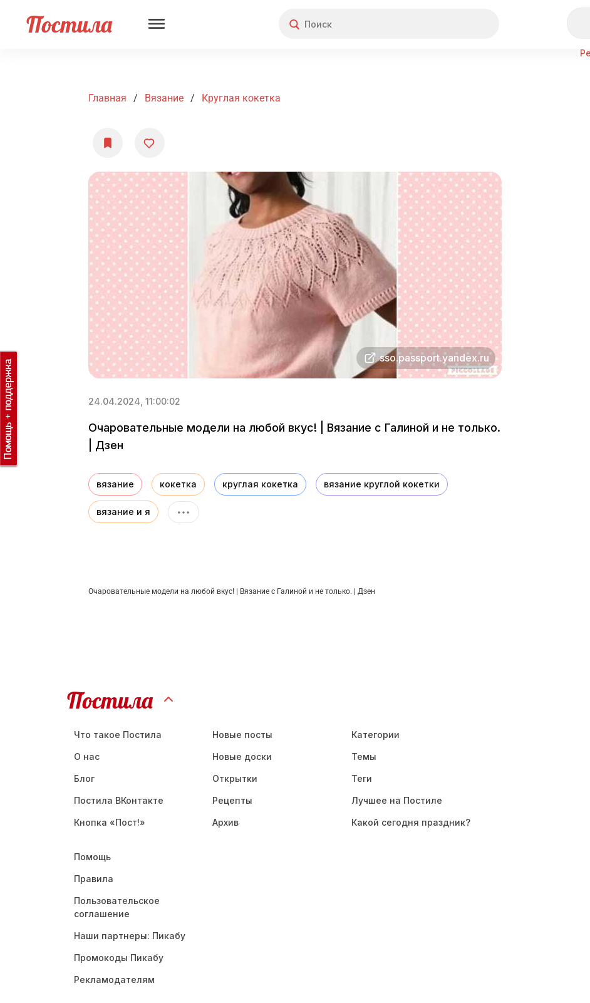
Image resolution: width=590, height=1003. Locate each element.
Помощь (92, 856)
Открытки (234, 778)
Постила (69, 24)
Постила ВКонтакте (118, 800)
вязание (115, 484)
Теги (361, 778)
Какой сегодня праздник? (410, 822)
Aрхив (225, 822)
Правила (93, 878)
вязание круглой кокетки (382, 484)
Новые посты (242, 734)
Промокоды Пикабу (118, 957)
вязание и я (123, 511)
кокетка (178, 484)
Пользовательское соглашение (117, 907)
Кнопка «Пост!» (109, 822)
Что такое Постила (118, 734)
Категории (375, 734)
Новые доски (242, 756)
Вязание (164, 98)
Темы (363, 756)
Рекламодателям (114, 979)
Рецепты (232, 800)
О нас (87, 756)
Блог (84, 778)
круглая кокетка (241, 98)
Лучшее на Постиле (396, 800)
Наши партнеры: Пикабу (129, 935)
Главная (107, 98)
